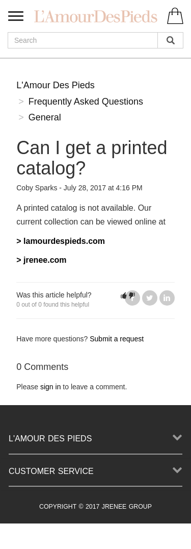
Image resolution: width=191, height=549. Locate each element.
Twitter (149, 298)
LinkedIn (167, 298)
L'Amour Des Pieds (55, 85)
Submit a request (117, 339)
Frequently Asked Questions (86, 101)
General (45, 117)
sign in (50, 387)
